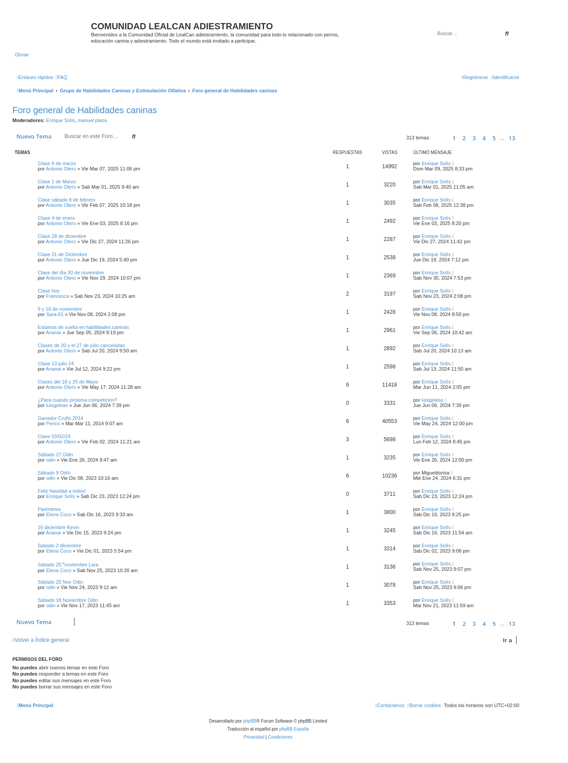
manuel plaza (92, 120)
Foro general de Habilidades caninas (84, 110)
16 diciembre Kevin (58, 527)
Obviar (22, 54)
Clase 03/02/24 (54, 436)
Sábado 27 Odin (55, 454)
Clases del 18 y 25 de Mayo (68, 381)
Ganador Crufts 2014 (60, 418)
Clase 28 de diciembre (62, 236)
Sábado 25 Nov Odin (60, 582)
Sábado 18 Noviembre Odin (68, 600)
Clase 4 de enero (56, 218)
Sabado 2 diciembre (59, 545)
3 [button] (474, 138)
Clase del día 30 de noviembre (71, 272)
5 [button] (494, 138)
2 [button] (463, 138)
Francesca (57, 296)
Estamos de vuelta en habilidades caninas (83, 327)
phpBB (249, 721)
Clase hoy (48, 290)
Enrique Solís (60, 120)
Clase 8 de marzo (57, 163)
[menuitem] (61, 77)
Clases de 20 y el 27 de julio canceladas (81, 345)
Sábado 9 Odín (54, 472)
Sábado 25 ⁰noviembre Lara (68, 564)
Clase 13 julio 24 (56, 363)
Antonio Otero (61, 168)
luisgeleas (57, 405)
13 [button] (512, 138)
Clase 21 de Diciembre (62, 254)
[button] (439, 138)
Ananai (53, 332)
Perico (53, 423)
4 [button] (483, 138)
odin (50, 460)
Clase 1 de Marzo (57, 181)
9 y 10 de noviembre (60, 309)
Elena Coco (58, 514)
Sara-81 (54, 314)
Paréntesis (49, 509)
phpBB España (294, 729)
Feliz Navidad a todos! (62, 491)
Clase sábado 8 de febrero (66, 199)
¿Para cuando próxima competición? (77, 400)
